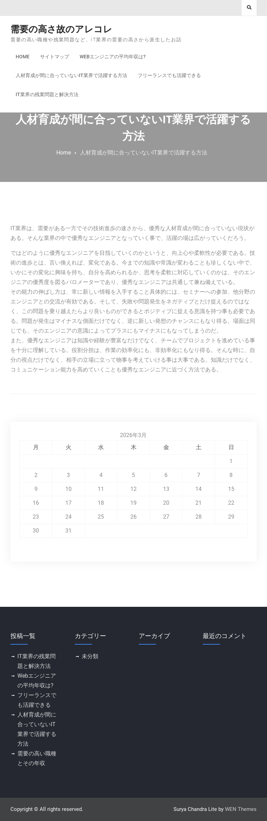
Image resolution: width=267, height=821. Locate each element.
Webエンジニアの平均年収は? (113, 56)
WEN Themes (241, 809)
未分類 (90, 656)
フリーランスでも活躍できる (169, 75)
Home (23, 56)
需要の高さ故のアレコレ (61, 29)
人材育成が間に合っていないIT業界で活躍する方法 (71, 75)
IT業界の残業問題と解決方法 (47, 94)
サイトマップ (54, 56)
